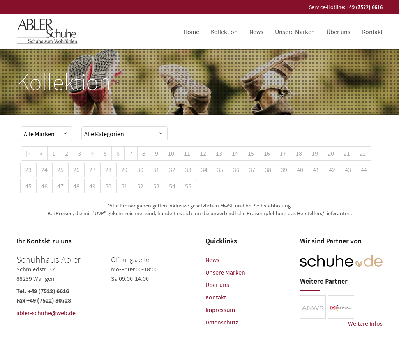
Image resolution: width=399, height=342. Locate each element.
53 (156, 186)
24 (44, 170)
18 (299, 153)
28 (108, 170)
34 (204, 170)
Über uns (338, 31)
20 (331, 153)
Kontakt (372, 31)
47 (60, 186)
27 (92, 170)
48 (76, 186)
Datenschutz (221, 322)
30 (140, 170)
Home (191, 31)
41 (316, 170)
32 (172, 170)
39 (284, 170)
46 (44, 186)
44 (364, 170)
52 (140, 186)
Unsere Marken (295, 31)
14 (235, 153)
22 (363, 153)
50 (108, 186)
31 (156, 170)
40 (300, 170)
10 (171, 153)
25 (60, 170)
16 (267, 153)
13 (219, 153)
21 (347, 153)
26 (76, 170)
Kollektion (224, 31)
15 (251, 153)
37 (252, 170)
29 (124, 170)
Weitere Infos (365, 323)
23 (28, 170)
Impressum (220, 310)
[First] (28, 153)
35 (220, 170)
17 (283, 153)
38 (268, 170)
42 (332, 170)
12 (203, 153)
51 (124, 186)
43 (348, 170)
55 (188, 186)
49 (92, 186)
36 (236, 170)
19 (315, 153)
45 (28, 186)
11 (187, 153)
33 (188, 170)
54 (172, 186)
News (256, 31)
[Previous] (41, 153)
